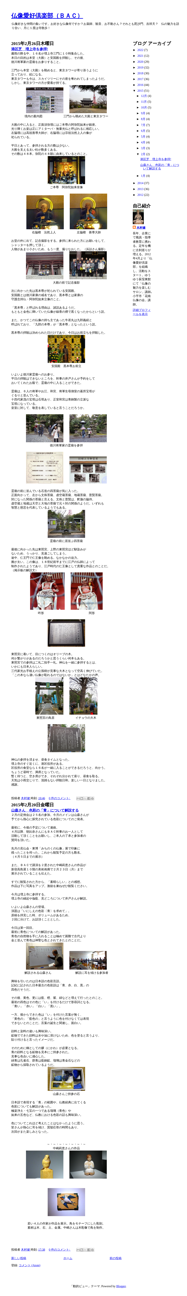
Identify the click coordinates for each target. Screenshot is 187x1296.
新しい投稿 (18, 1258)
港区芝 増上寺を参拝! (29, 49)
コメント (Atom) (29, 1265)
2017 (140, 79)
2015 (140, 90)
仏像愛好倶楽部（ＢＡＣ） (47, 15)
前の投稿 (116, 1258)
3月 (143, 148)
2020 (140, 61)
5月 (143, 136)
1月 (143, 175)
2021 (140, 55)
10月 (144, 107)
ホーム (67, 1258)
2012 (140, 194)
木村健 (141, 227)
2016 (140, 84)
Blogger (121, 1286)
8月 (143, 119)
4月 (143, 142)
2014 (140, 183)
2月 (143, 154)
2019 (140, 67)
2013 (140, 189)
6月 (143, 130)
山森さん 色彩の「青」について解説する (45, 810)
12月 (144, 95)
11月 (144, 101)
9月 (143, 113)
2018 (140, 73)
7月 (143, 125)
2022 (140, 50)
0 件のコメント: (59, 798)
